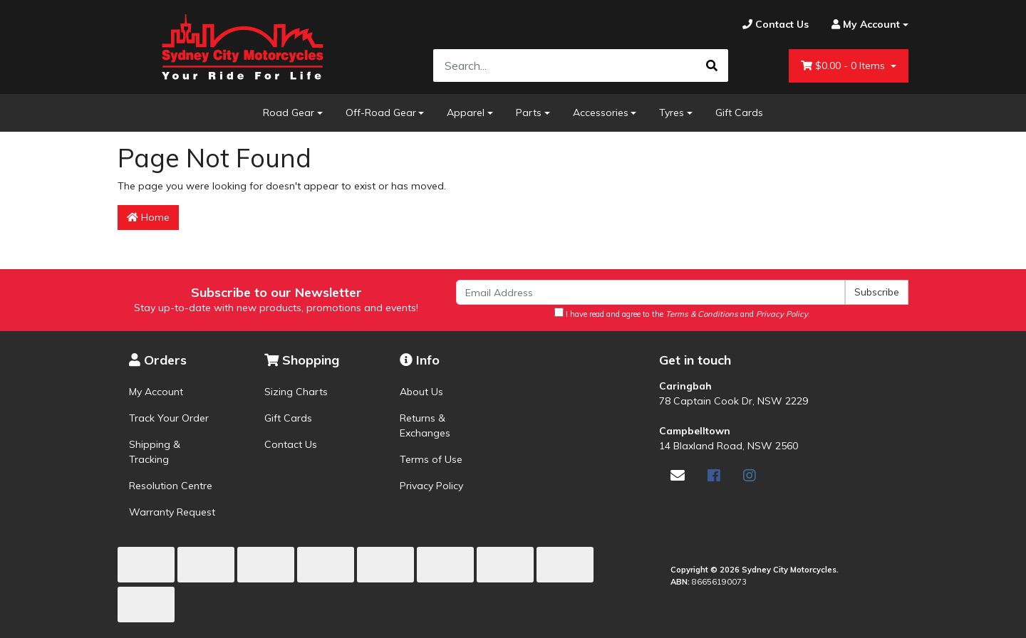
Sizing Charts (296, 391)
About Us (421, 391)
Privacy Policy (431, 485)
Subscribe (876, 292)
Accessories (600, 112)
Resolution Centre (170, 485)
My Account (156, 391)
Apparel (465, 112)
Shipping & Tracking (154, 452)
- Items (844, 65)
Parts (529, 112)
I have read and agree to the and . (682, 313)
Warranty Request (172, 512)
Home (148, 217)
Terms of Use (431, 459)
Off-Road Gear (381, 112)
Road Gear (288, 112)
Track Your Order (169, 418)
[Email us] (677, 475)
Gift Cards (739, 112)
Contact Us (290, 444)
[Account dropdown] (864, 24)
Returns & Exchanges (425, 425)
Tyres (671, 112)
